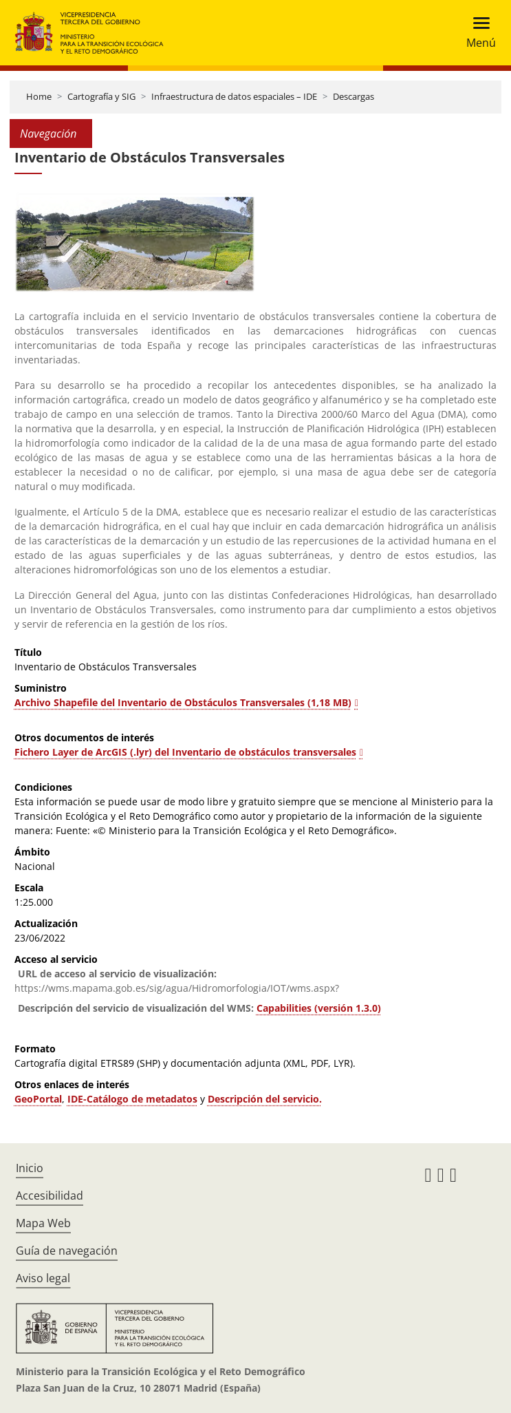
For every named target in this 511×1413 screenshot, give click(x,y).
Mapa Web (43, 1223)
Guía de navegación (67, 1250)
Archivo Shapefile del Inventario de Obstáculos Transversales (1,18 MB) (182, 702)
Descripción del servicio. (265, 1098)
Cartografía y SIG (101, 96)
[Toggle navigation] (477, 33)
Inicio (29, 1168)
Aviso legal (43, 1278)
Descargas (353, 96)
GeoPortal (38, 1098)
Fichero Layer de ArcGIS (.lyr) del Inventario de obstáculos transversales (185, 751)
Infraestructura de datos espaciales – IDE (234, 96)
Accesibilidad (49, 1195)
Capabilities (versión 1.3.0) (319, 1007)
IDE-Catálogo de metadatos (132, 1098)
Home (39, 96)
